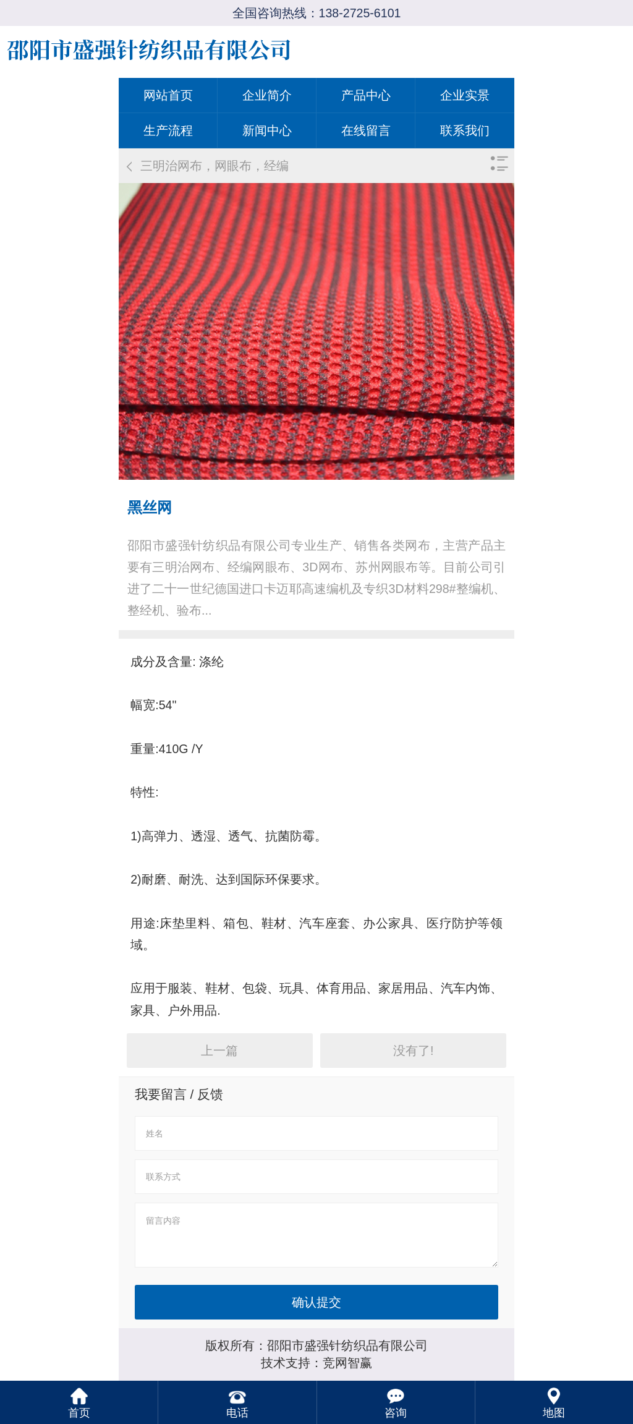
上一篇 (219, 1050)
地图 (554, 1413)
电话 (237, 1413)
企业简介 (267, 95)
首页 (79, 1413)
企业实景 (465, 95)
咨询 (395, 1413)
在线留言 (366, 130)
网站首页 (168, 95)
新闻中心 (267, 130)
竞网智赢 (347, 1363)
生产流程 (168, 130)
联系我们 (465, 130)
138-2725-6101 (360, 13)
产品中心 (366, 95)
